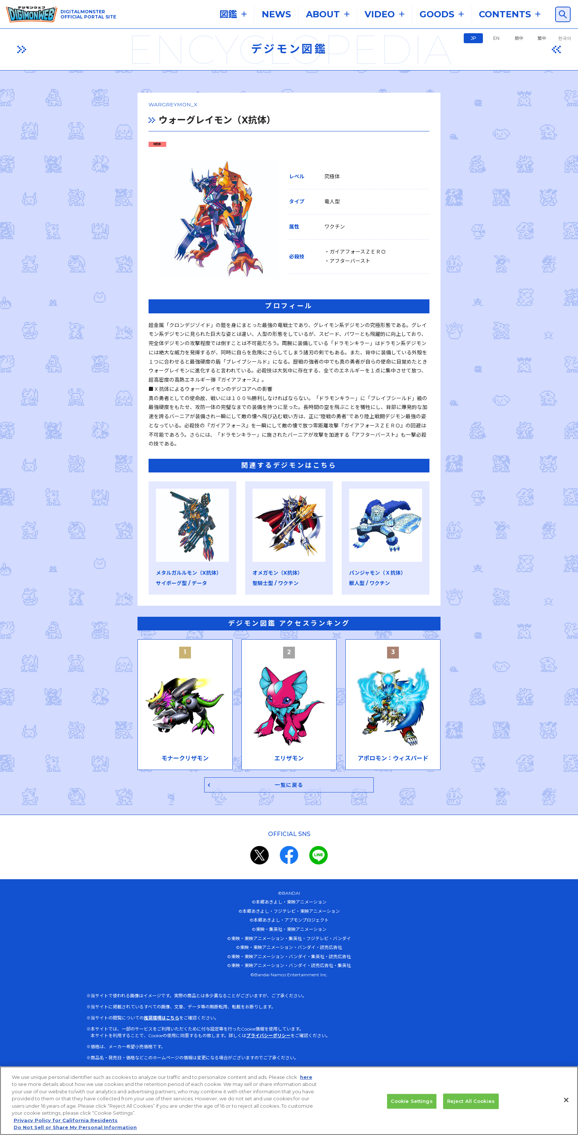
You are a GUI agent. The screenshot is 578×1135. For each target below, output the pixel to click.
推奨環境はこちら (161, 995)
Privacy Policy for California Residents (66, 1123)
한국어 (564, 38)
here (306, 1080)
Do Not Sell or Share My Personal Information (75, 1131)
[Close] (566, 1103)
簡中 (519, 38)
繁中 (541, 38)
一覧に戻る (289, 761)
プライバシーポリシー (268, 1012)
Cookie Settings (412, 1104)
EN (496, 38)
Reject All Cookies (471, 1104)
